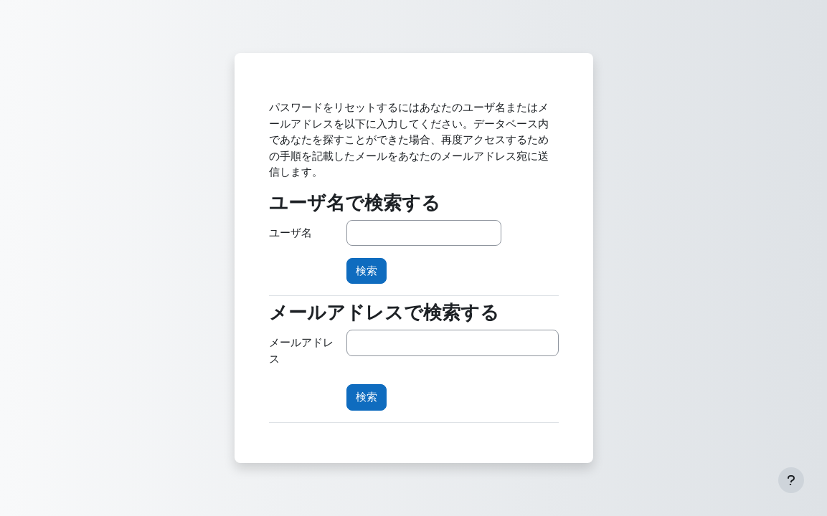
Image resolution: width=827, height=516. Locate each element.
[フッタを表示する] (791, 480)
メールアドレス (301, 350)
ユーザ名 (290, 232)
